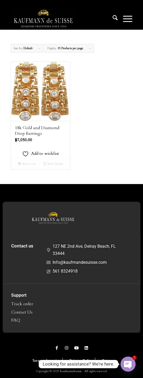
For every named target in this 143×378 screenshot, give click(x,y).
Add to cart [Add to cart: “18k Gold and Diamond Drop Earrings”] (27, 164)
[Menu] (125, 18)
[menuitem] (112, 18)
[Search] (112, 18)
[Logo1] (59, 18)
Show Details (53, 164)
